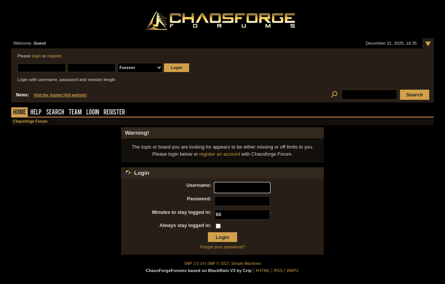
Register (114, 113)
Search (55, 113)
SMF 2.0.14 (194, 263)
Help (36, 113)
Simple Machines (246, 263)
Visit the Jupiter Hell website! (60, 95)
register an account (219, 154)
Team (75, 113)
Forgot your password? (222, 247)
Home (19, 113)
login (36, 56)
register (54, 56)
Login (92, 113)
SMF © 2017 (218, 263)
